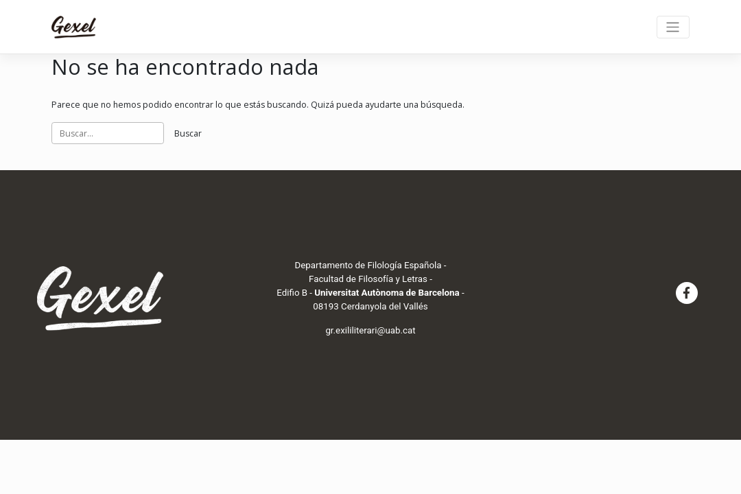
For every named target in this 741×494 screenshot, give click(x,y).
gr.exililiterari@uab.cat (370, 330)
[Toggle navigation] (673, 27)
